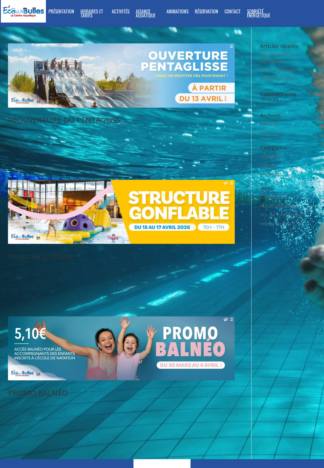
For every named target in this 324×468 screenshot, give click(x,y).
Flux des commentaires (281, 215)
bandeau (268, 165)
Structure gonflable (41, 239)
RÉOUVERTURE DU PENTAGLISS (64, 120)
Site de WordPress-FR (280, 223)
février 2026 (271, 133)
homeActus (270, 173)
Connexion (270, 197)
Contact (232, 12)
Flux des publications (279, 206)
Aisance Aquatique (145, 14)
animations (270, 156)
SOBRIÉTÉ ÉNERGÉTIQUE (258, 14)
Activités (120, 12)
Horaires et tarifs (91, 14)
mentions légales (212, 430)
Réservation (206, 12)
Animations (178, 12)
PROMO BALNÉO (38, 359)
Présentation (61, 12)
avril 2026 (269, 124)
